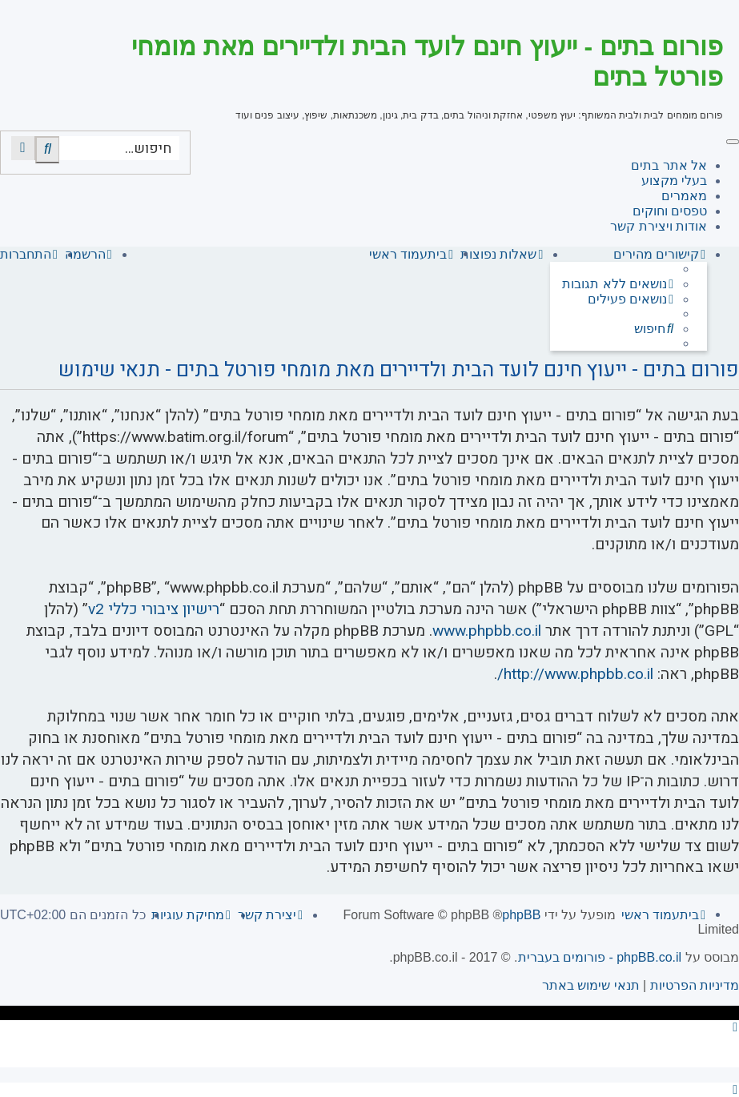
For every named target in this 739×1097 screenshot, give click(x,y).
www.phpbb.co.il (486, 631)
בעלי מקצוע (674, 180)
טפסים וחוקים (670, 211)
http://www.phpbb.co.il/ (575, 674)
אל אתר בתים (669, 165)
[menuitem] (618, 283)
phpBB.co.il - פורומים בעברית (600, 957)
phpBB (521, 915)
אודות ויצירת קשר (658, 226)
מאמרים (684, 196)
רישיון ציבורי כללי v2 (153, 610)
